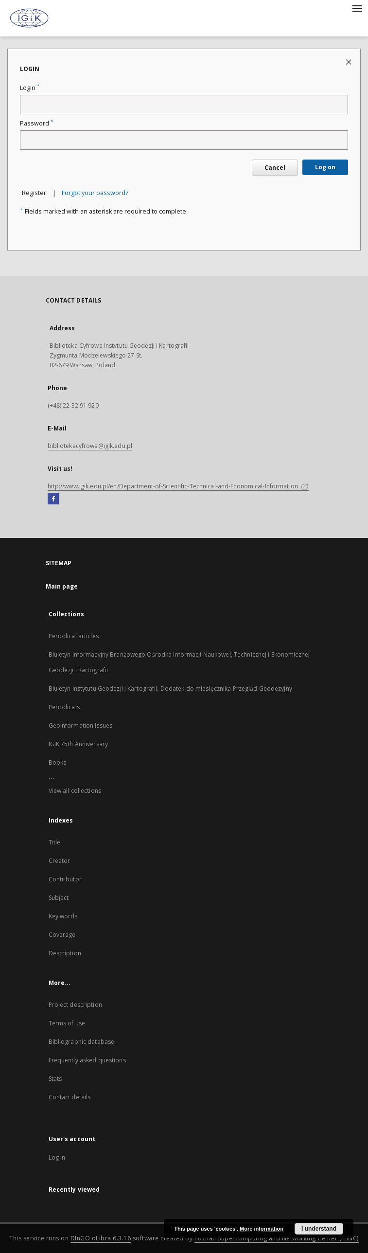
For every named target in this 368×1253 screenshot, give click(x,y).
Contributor (65, 879)
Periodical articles (74, 636)
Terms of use (67, 1023)
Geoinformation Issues (81, 725)
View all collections (75, 791)
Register (34, 193)
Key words (63, 916)
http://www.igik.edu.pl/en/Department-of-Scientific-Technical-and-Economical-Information (178, 486)
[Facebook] (53, 499)
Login (29, 88)
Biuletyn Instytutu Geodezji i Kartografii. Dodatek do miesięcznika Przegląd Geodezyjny (170, 688)
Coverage (62, 935)
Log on (325, 167)
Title (55, 842)
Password (36, 123)
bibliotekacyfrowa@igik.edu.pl (90, 446)
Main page (62, 586)
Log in (57, 1157)
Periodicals (64, 707)
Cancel (274, 167)
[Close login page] (349, 61)
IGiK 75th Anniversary (78, 744)
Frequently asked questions (87, 1060)
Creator (59, 861)
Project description (75, 1005)
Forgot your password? (95, 193)
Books (58, 762)
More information (261, 1229)
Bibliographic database (82, 1042)
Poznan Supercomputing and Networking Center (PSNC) (276, 1238)
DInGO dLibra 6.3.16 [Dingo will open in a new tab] (100, 1238)
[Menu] (357, 8)
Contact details (70, 1097)
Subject (59, 898)
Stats (55, 1078)
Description (65, 953)
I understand (318, 1228)
